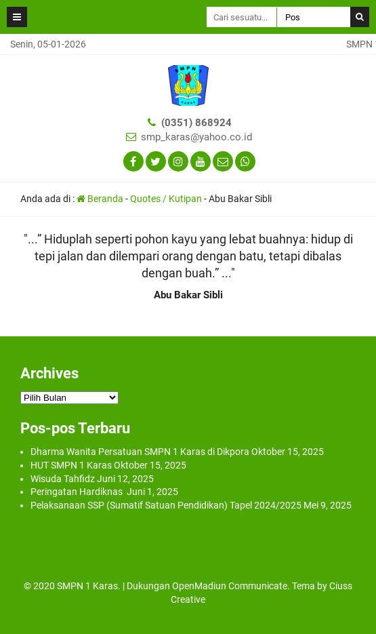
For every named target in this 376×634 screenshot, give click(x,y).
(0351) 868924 (196, 123)
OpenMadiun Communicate (229, 585)
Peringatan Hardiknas (77, 491)
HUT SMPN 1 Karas (71, 465)
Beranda (100, 198)
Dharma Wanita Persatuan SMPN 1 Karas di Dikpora (139, 451)
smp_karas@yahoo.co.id (196, 137)
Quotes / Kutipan (166, 198)
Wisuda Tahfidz (62, 478)
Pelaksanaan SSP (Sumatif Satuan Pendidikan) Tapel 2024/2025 (165, 505)
